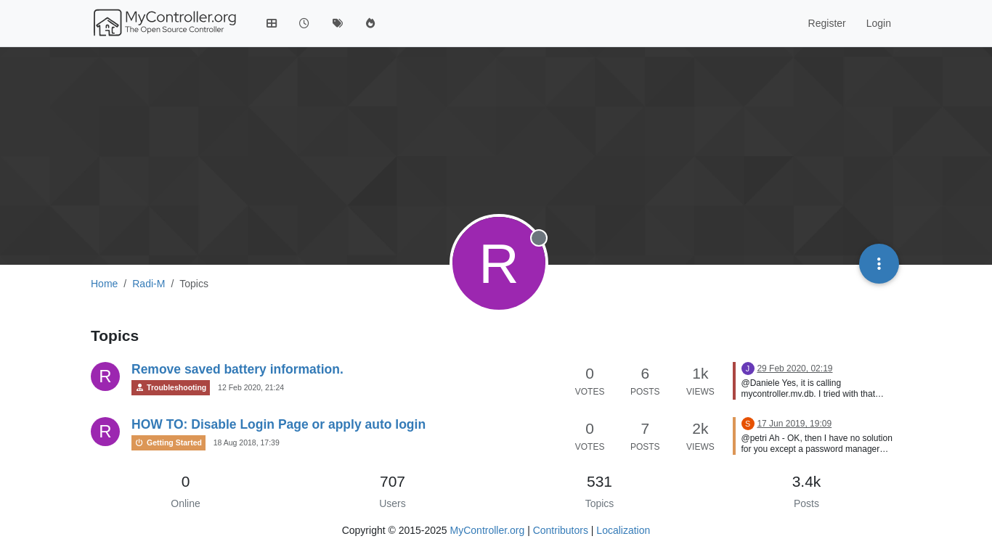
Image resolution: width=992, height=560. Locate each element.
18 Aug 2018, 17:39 (247, 442)
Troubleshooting (170, 387)
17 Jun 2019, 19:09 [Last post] (794, 424)
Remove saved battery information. (237, 369)
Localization (623, 530)
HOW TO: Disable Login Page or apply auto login (278, 424)
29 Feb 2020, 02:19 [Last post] (794, 368)
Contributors (560, 530)
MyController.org (487, 530)
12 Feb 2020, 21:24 (251, 387)
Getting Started (168, 443)
